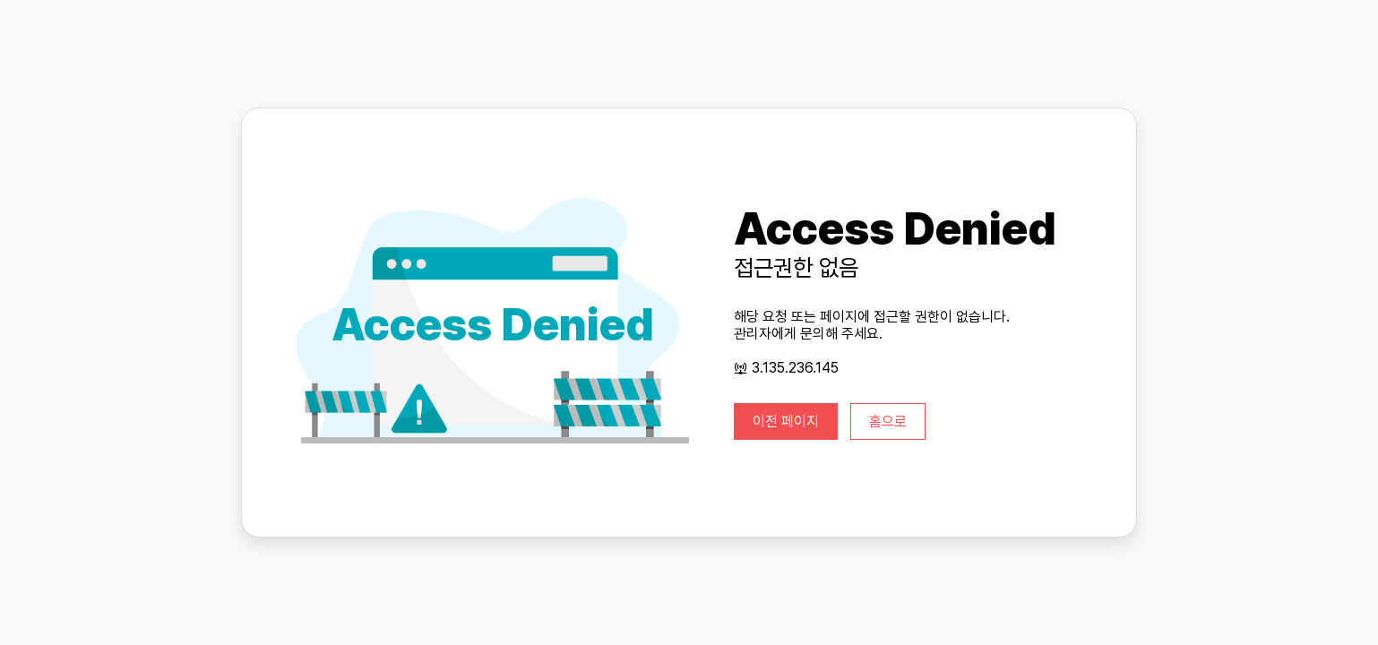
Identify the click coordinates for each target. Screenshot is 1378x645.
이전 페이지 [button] (786, 421)
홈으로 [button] (888, 421)
